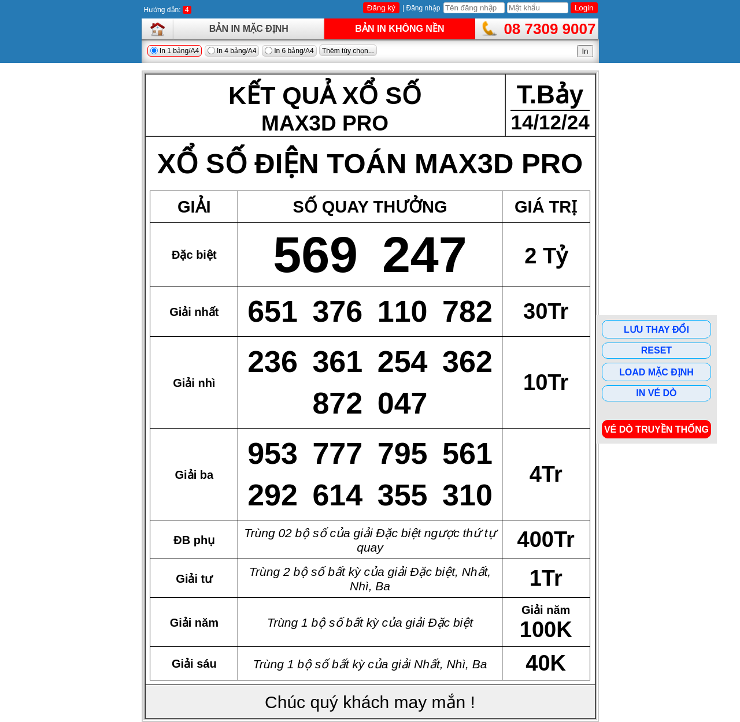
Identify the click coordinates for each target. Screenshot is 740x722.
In (585, 51)
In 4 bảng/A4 (232, 51)
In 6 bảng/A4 (289, 51)
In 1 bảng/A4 (174, 51)
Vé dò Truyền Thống (656, 429)
